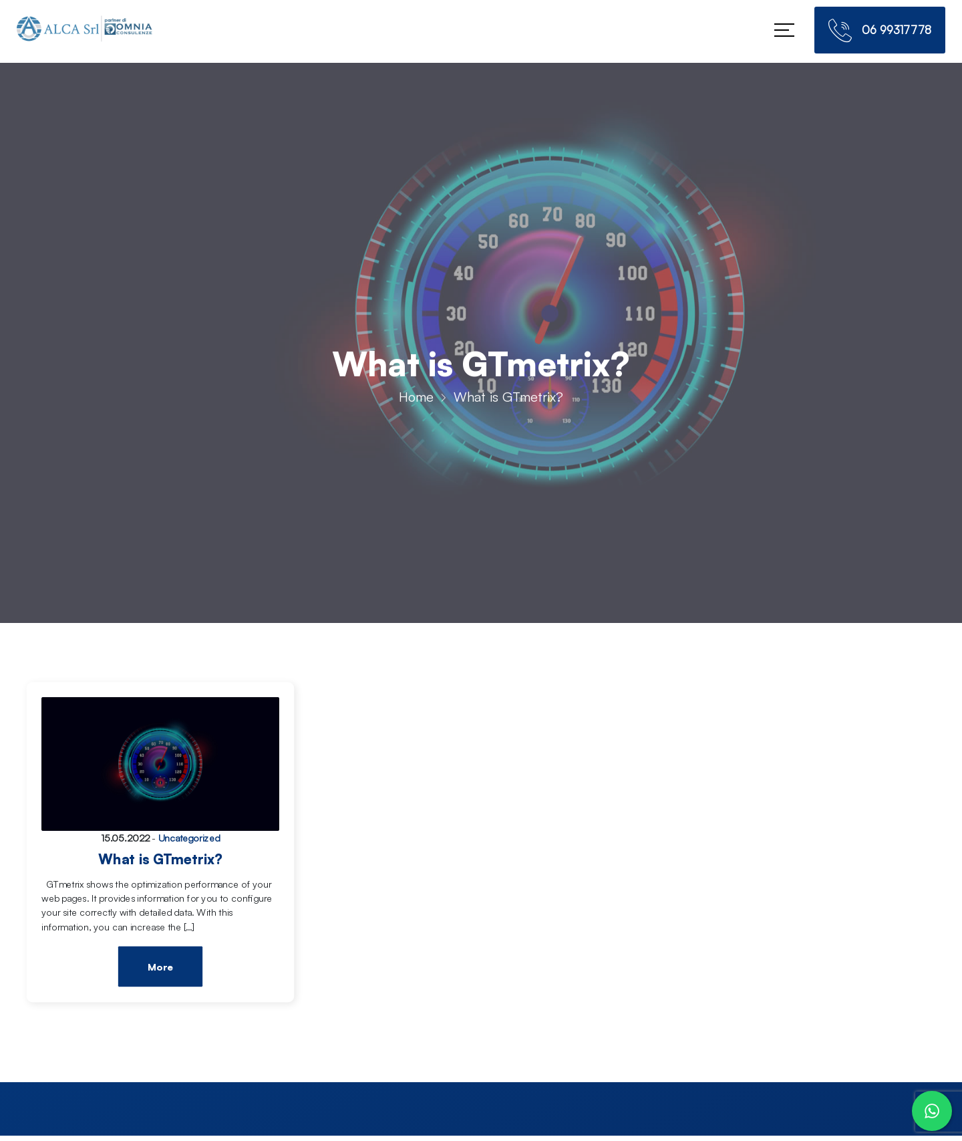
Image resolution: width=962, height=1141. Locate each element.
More (160, 967)
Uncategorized (189, 838)
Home (416, 399)
